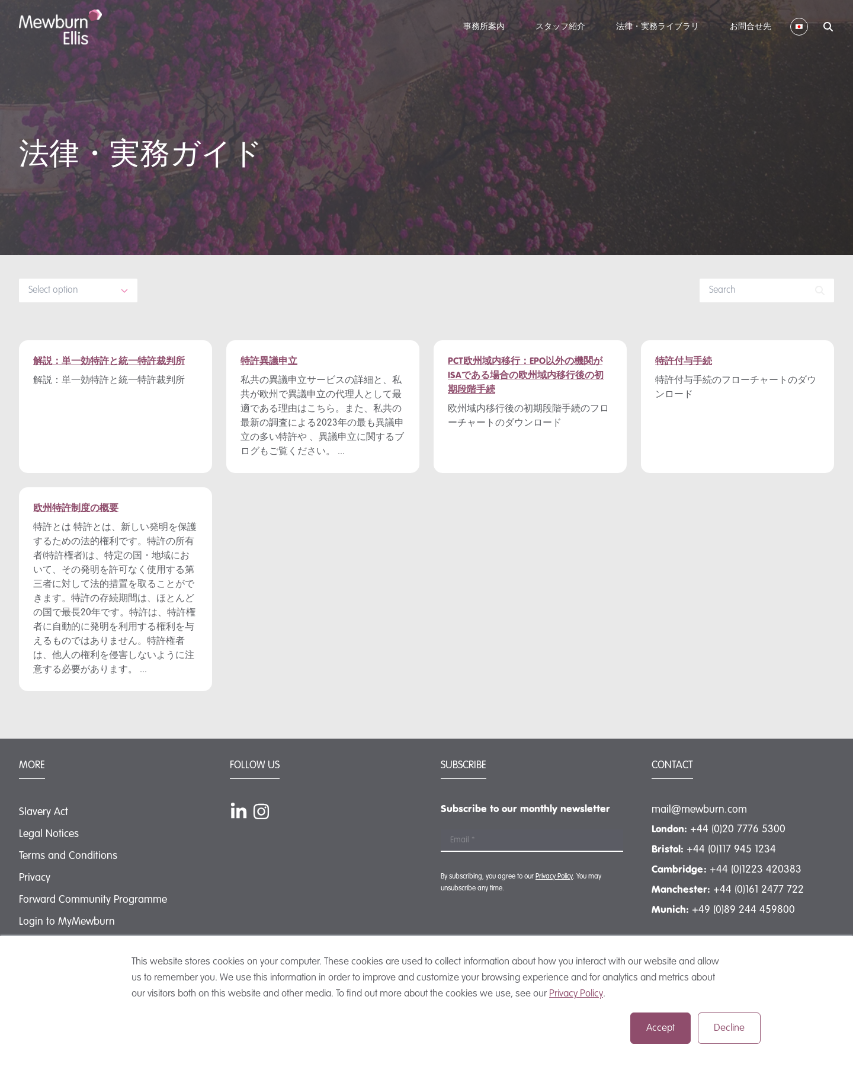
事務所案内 (484, 27)
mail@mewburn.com (699, 809)
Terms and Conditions (68, 856)
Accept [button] (660, 1028)
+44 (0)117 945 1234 (731, 849)
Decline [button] (729, 1028)
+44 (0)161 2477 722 (758, 889)
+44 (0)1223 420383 (755, 869)
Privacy (34, 878)
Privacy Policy (576, 994)
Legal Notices (49, 834)
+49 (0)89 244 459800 (743, 910)
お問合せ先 (750, 27)
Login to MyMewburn (67, 921)
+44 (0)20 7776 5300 (737, 829)
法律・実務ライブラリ (657, 27)
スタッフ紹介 (560, 27)
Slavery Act (43, 812)
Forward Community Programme (93, 900)
